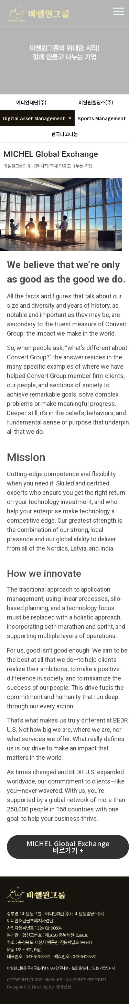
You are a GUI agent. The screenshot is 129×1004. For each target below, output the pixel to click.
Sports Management (102, 118)
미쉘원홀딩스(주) (95, 102)
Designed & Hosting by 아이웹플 (39, 986)
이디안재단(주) (31, 102)
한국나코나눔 (64, 134)
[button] (68, 847)
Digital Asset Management (37, 118)
